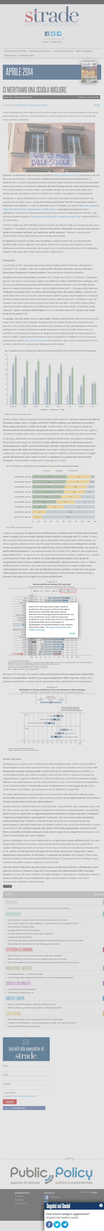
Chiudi (72, 633)
